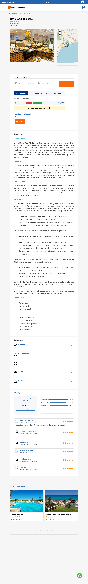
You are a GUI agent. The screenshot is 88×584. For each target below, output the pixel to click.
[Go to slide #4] (45, 66)
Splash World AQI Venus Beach (58, 514)
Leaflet (75, 62)
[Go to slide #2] (25, 66)
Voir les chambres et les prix (38, 107)
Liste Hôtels (14, 13)
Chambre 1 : (22, 98)
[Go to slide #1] (15, 66)
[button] (67, 44)
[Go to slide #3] (35, 66)
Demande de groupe (8, 2)
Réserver (20, 121)
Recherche (66, 83)
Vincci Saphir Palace (19, 514)
